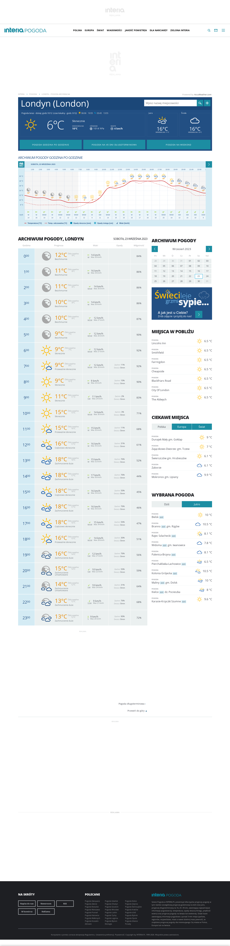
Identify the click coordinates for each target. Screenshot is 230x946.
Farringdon (172, 360)
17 (207, 271)
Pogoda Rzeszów (92, 906)
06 (173, 265)
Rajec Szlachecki (172, 534)
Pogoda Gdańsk (111, 901)
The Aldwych (172, 398)
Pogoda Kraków (131, 909)
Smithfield (172, 351)
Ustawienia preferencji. (105, 934)
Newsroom (46, 903)
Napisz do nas (27, 903)
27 (173, 281)
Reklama (46, 911)
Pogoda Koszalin (92, 921)
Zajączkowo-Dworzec (172, 447)
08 (190, 265)
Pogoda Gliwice (131, 921)
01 (190, 260)
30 (173, 260)
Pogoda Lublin (111, 912)
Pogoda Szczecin (111, 906)
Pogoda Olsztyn (111, 904)
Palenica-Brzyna (172, 553)
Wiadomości (114, 30)
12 (164, 271)
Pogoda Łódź (130, 912)
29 (164, 260)
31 (181, 260)
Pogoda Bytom (111, 921)
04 (155, 265)
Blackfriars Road (172, 379)
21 (181, 276)
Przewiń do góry (135, 710)
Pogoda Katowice (92, 915)
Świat (100, 30)
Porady (128, 924)
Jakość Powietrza (136, 30)
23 (198, 276)
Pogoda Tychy (111, 915)
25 (155, 281)
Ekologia (108, 924)
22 (190, 276)
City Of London (172, 388)
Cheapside (172, 370)
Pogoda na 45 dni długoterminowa (114, 144)
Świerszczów (172, 456)
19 (164, 276)
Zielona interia (180, 30)
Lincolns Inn (172, 341)
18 (155, 276)
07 (181, 265)
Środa (183, 113)
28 (155, 260)
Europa (89, 30)
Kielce (172, 590)
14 (181, 271)
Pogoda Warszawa (92, 909)
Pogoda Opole (131, 918)
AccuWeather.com (202, 94)
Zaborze (172, 466)
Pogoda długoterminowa (131, 703)
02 (199, 260)
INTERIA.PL (141, 934)
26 (164, 281)
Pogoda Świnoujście (133, 906)
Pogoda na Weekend (178, 144)
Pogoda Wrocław (112, 909)
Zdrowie (88, 924)
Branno (172, 525)
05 (164, 265)
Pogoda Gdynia (131, 904)
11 (155, 271)
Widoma (172, 543)
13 (173, 271)
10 (207, 265)
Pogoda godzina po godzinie (50, 144)
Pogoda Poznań (91, 912)
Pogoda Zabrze (91, 904)
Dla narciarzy (159, 30)
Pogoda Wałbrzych (92, 918)
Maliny (172, 581)
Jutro (151, 113)
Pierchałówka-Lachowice (172, 562)
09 (199, 265)
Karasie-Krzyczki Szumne (172, 600)
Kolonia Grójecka (172, 571)
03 (207, 260)
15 (190, 271)
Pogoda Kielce (131, 901)
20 (173, 276)
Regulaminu (90, 934)
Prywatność (119, 934)
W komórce (26, 911)
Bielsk (172, 515)
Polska (77, 30)
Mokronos (172, 475)
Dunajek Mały (172, 438)
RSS (65, 903)
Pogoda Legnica (111, 918)
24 (207, 276)
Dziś (166, 504)
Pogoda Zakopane (92, 901)
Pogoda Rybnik (131, 915)
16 (199, 271)
